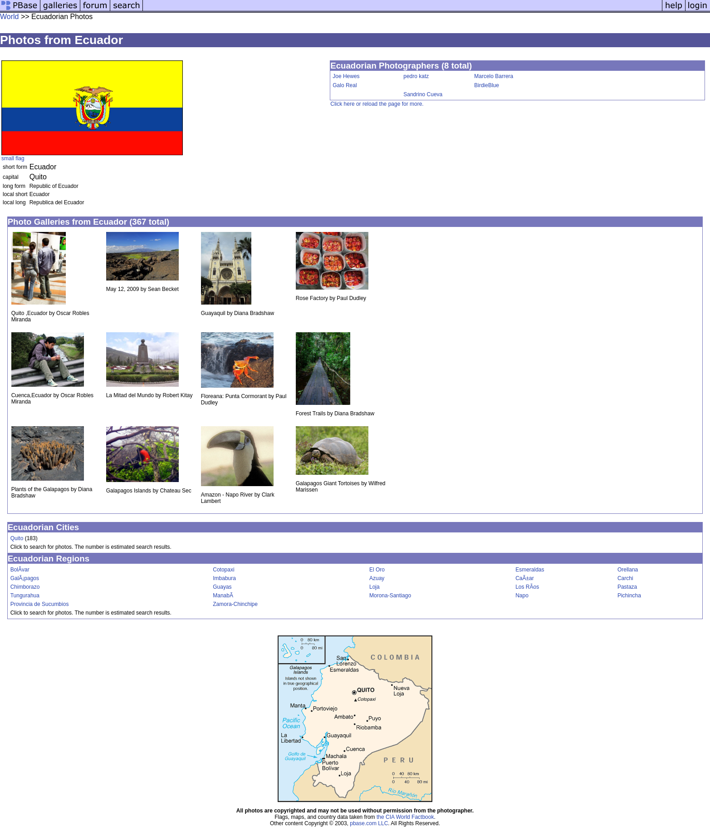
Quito (17, 538)
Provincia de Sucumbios (39, 604)
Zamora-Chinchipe (235, 604)
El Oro (377, 569)
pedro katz (416, 76)
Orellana (627, 569)
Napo (522, 595)
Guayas (222, 587)
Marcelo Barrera (493, 76)
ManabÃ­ (223, 595)
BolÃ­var (19, 569)
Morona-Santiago (390, 595)
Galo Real (345, 85)
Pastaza (627, 587)
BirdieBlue (486, 85)
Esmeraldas (529, 569)
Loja (374, 587)
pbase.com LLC (369, 823)
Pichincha (629, 595)
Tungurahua (24, 595)
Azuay (376, 578)
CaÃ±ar (524, 578)
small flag (12, 158)
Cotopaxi (223, 569)
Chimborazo (25, 587)
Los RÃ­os (527, 587)
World (9, 16)
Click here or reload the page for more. (376, 104)
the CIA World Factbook (405, 817)
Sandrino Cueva (422, 94)
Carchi (625, 578)
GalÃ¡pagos (24, 578)
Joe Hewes (346, 76)
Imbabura (224, 578)
